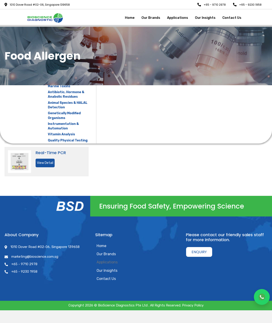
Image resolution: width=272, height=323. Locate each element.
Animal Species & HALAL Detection (67, 105)
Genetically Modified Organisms (64, 115)
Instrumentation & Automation (63, 126)
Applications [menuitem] (107, 262)
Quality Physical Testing (67, 140)
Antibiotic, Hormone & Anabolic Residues (66, 94)
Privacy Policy (193, 305)
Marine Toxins (59, 86)
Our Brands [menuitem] (106, 254)
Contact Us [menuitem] (106, 279)
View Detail (45, 163)
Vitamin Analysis (61, 134)
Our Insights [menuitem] (107, 270)
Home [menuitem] (101, 246)
